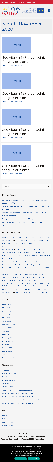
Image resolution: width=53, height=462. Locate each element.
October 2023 (7, 311)
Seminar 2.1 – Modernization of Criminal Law (32, 292)
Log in (4, 415)
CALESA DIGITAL (31, 2)
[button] (49, 10)
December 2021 (8, 341)
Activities (4, 2)
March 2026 (6, 304)
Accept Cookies (21, 459)
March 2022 (6, 334)
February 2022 (7, 338)
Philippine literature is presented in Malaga (18, 219)
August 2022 (7, 328)
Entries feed (6, 419)
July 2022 (5, 331)
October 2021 (7, 348)
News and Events (8, 380)
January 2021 (7, 354)
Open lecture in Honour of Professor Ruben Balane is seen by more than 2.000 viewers (26, 268)
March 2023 (6, 318)
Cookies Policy (34, 459)
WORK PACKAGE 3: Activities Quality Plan (17, 396)
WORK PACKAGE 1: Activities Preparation (17, 390)
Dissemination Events (10, 373)
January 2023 (7, 321)
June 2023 (6, 314)
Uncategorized (7, 65)
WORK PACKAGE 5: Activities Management (18, 403)
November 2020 (8, 358)
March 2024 (6, 308)
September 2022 (8, 324)
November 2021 (8, 344)
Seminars (13, 2)
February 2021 (7, 351)
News (4, 377)
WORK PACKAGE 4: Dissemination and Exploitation (21, 400)
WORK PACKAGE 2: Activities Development (18, 393)
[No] (50, 453)
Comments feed (8, 422)
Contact (21, 2)
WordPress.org (7, 425)
